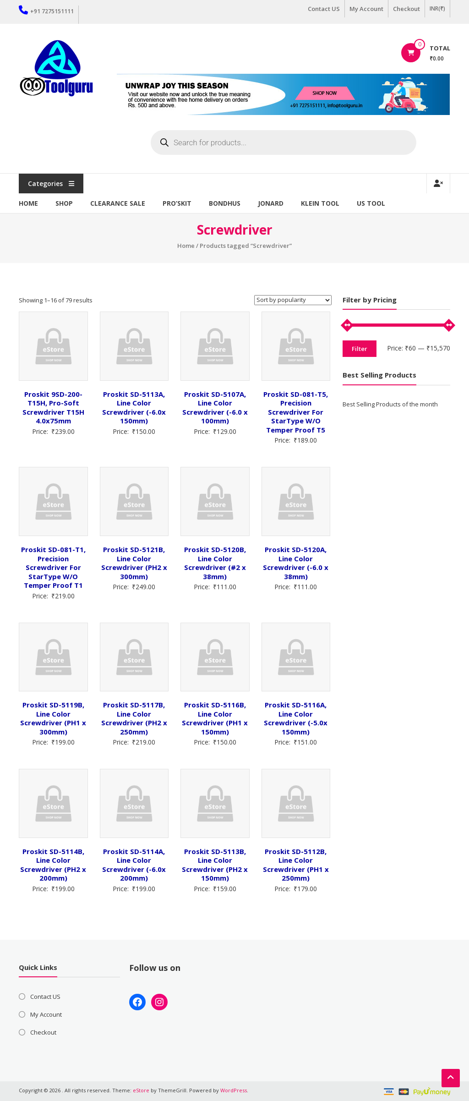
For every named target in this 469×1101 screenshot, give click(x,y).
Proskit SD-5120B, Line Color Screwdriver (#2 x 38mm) (215, 563)
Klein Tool (320, 203)
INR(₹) (437, 8)
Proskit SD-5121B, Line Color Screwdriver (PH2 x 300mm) (134, 563)
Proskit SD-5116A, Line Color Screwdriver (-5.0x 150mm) (295, 718)
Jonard (271, 203)
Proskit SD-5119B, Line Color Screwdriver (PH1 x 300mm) (53, 718)
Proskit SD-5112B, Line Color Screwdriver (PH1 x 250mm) (296, 865)
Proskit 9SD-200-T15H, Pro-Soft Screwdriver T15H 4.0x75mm (53, 407)
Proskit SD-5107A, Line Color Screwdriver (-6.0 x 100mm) (215, 407)
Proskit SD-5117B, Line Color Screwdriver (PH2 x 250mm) (134, 718)
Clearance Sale (117, 203)
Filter (359, 349)
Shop (64, 203)
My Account (366, 9)
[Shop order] (293, 300)
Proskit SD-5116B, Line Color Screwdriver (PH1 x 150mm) (215, 718)
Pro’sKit (177, 203)
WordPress (233, 1090)
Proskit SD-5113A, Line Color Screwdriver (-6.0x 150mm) (134, 407)
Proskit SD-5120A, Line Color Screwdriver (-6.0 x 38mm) (295, 563)
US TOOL (371, 203)
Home (28, 203)
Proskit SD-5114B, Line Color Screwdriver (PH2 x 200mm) (53, 865)
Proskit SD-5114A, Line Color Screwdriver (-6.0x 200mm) (134, 865)
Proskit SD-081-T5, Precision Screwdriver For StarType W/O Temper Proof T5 (295, 411)
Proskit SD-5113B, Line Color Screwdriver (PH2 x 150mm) (215, 865)
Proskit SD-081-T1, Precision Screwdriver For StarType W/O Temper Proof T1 (53, 567)
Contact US (324, 9)
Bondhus (224, 203)
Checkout (406, 9)
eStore (141, 1090)
